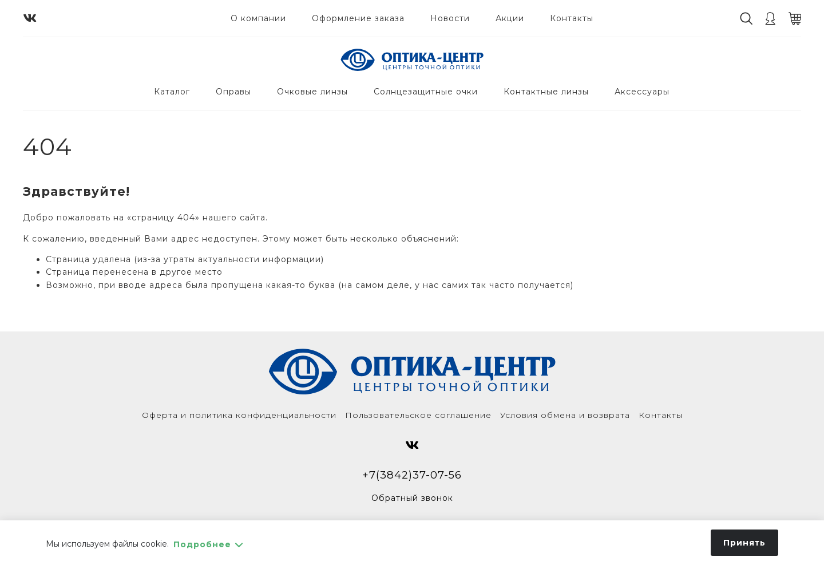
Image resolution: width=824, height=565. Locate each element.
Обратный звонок (412, 498)
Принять (744, 543)
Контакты (571, 18)
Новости (450, 18)
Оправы (233, 91)
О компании (258, 18)
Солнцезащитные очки (426, 91)
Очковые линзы (312, 91)
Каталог (172, 91)
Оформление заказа (358, 18)
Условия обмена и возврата (565, 415)
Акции (510, 18)
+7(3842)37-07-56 (412, 474)
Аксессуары (642, 91)
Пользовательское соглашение (418, 415)
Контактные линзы (546, 91)
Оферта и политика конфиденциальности (239, 415)
